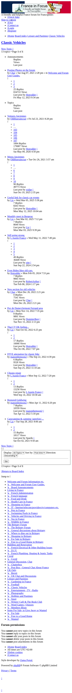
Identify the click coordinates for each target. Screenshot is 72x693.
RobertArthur (32, 281)
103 (15, 129)
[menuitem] (10, 22)
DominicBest (32, 319)
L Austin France (18, 238)
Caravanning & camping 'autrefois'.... (25, 419)
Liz (12, 200)
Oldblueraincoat (18, 119)
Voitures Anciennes (16, 116)
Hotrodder (31, 94)
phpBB (16, 665)
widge (29, 189)
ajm (28, 262)
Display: (14, 452)
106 (15, 138)
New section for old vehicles (21, 289)
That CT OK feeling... (18, 327)
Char (12, 73)
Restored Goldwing (16, 400)
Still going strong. (16, 235)
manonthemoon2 (18, 357)
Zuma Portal (26, 660)
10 (14, 181)
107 (15, 140)
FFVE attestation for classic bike (23, 354)
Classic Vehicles (13, 42)
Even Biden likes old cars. (20, 270)
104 (15, 132)
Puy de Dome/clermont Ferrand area (25, 308)
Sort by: (35, 452)
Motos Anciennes (15, 157)
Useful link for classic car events (23, 197)
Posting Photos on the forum (21, 70)
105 (15, 135)
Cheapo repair (14, 373)
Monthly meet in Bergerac (20, 216)
